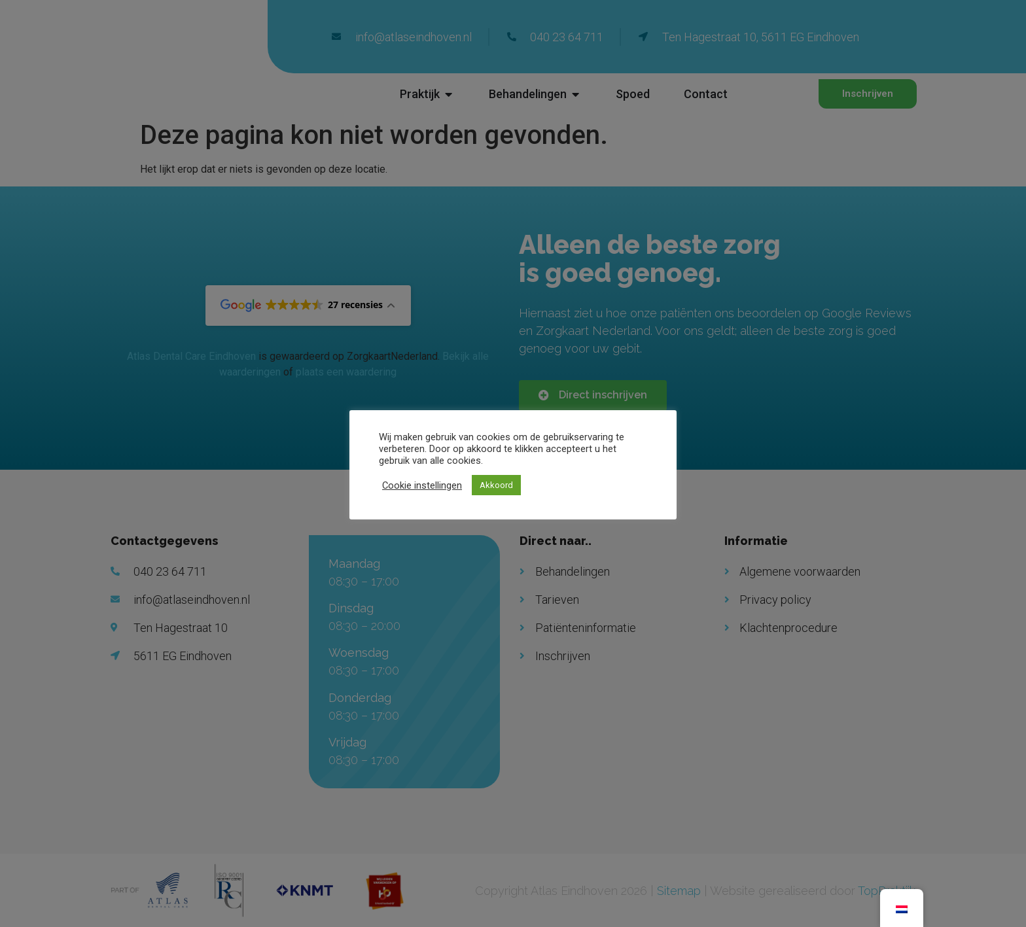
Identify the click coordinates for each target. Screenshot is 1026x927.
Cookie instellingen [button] (422, 485)
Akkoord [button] (496, 485)
